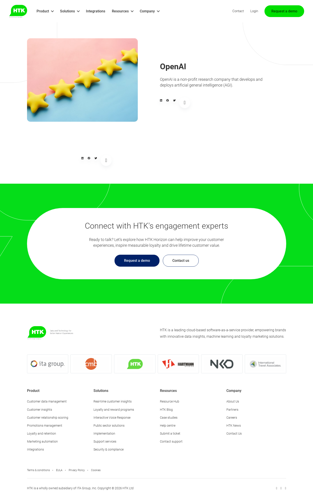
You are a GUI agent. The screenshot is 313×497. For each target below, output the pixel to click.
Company (147, 11)
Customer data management (47, 401)
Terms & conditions (38, 470)
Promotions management (44, 425)
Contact (238, 11)
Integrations (95, 11)
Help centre (167, 425)
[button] (161, 100)
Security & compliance (108, 449)
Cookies (96, 470)
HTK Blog (166, 409)
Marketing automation (42, 441)
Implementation (104, 433)
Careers (231, 417)
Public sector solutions (108, 425)
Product (43, 11)
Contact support (171, 441)
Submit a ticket (170, 433)
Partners (232, 409)
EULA (59, 470)
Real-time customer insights (112, 401)
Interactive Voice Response (111, 417)
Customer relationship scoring (47, 417)
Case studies (168, 417)
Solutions (67, 11)
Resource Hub (169, 401)
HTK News (233, 425)
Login (254, 11)
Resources (120, 11)
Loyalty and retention (41, 433)
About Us (232, 401)
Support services (104, 441)
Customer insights (39, 409)
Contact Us (234, 433)
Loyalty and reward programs (113, 409)
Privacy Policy (77, 470)
